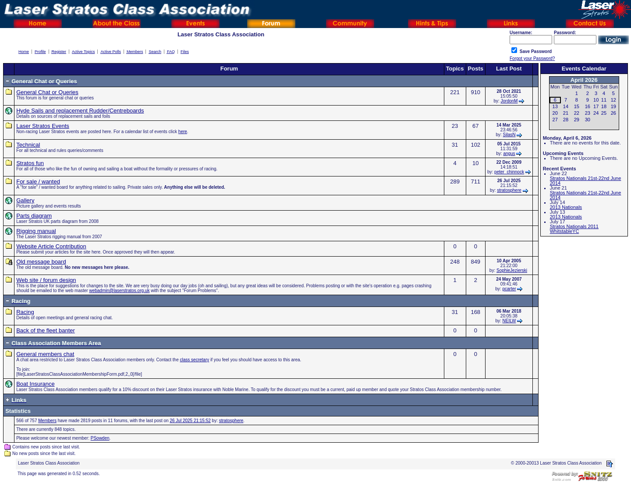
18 (603, 106)
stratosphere (509, 190)
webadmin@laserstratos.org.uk (119, 290)
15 (576, 106)
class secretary (194, 359)
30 (587, 119)
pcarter (509, 288)
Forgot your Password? (532, 58)
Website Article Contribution (51, 246)
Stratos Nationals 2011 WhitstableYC (574, 229)
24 (596, 113)
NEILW (509, 320)
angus (509, 153)
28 (565, 119)
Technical (28, 144)
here (182, 131)
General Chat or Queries (47, 92)
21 (565, 113)
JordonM (509, 101)
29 (576, 119)
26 (613, 113)
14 (565, 106)
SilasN (509, 134)
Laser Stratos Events (42, 126)
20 (555, 113)
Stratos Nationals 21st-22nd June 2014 (585, 181)
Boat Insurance (35, 384)
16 (587, 106)
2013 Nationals (566, 207)
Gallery (25, 200)
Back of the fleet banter (45, 330)
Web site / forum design (46, 280)
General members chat (45, 354)
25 (603, 113)
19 (613, 106)
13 (555, 106)
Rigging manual (36, 231)
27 (555, 119)
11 (603, 99)
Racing (25, 312)
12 (613, 99)
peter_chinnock (509, 171)
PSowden (100, 438)
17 (596, 106)
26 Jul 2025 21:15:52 (190, 420)
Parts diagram (34, 215)
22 (576, 113)
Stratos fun (30, 163)
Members (47, 420)
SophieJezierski (511, 270)
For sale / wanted (38, 181)
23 (587, 113)
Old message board (41, 261)
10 (596, 99)
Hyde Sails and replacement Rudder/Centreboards (80, 110)
